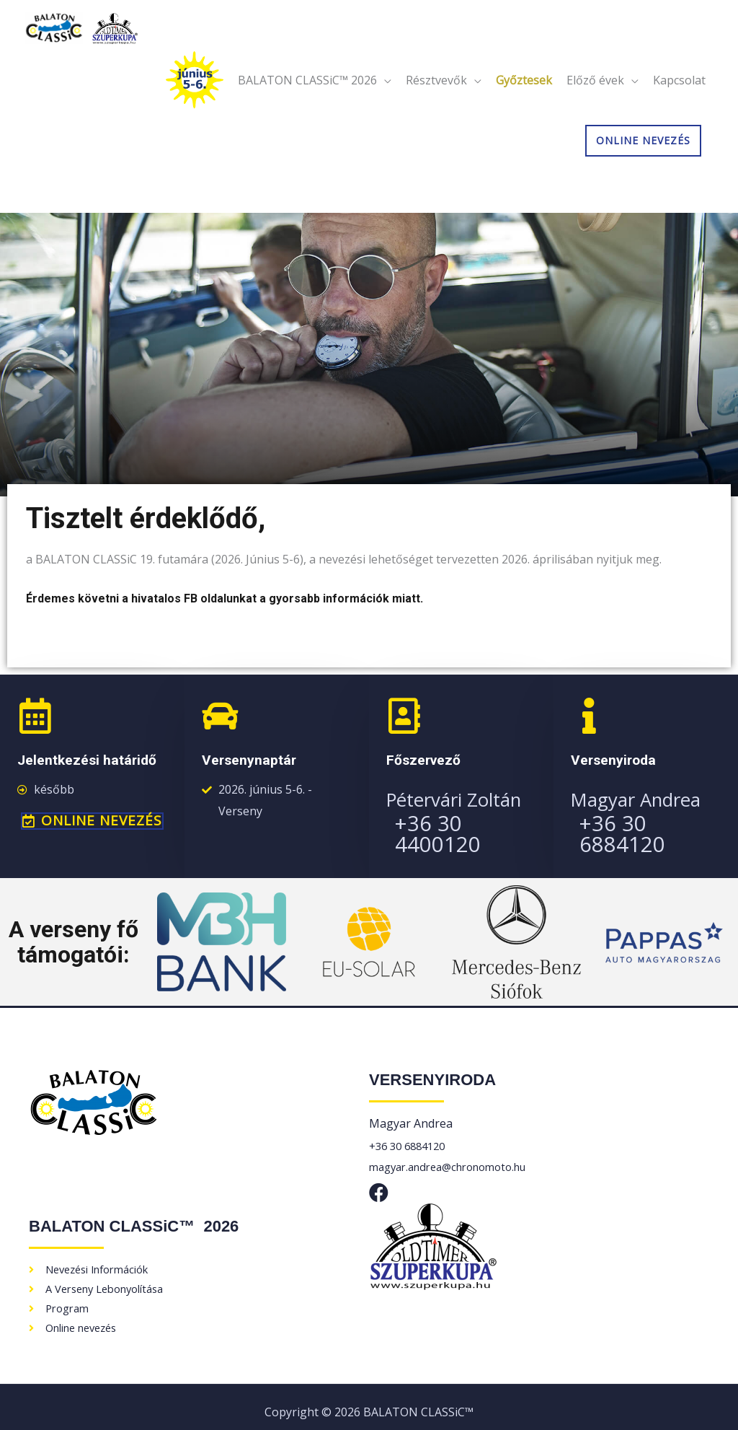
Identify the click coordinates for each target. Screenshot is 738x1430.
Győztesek (524, 95)
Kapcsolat (679, 95)
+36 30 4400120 (464, 822)
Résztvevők (436, 95)
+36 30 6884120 (649, 822)
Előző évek (595, 95)
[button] (92, 821)
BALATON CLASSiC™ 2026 (307, 95)
